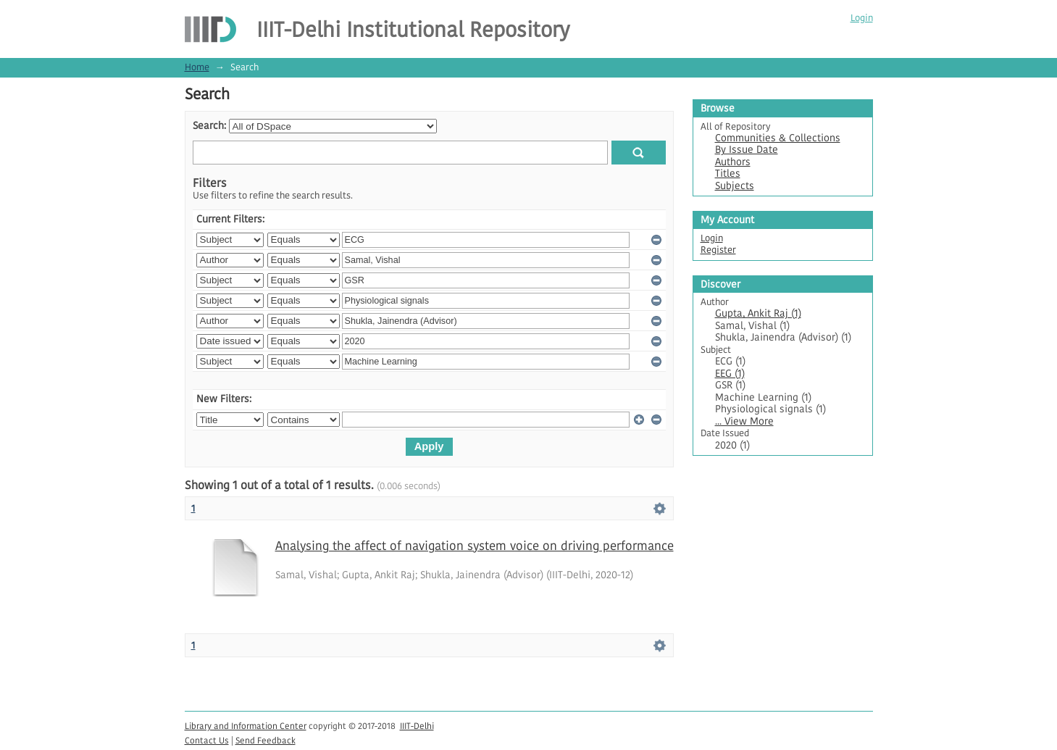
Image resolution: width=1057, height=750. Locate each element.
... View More (744, 421)
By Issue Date (746, 149)
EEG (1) (730, 373)
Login (862, 18)
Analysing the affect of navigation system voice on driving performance (474, 545)
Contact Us (207, 740)
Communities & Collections (777, 138)
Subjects (734, 186)
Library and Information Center (245, 725)
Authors (733, 162)
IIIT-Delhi (417, 725)
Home (197, 67)
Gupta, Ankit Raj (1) (758, 313)
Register (718, 249)
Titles (727, 173)
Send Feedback (265, 740)
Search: (209, 126)
